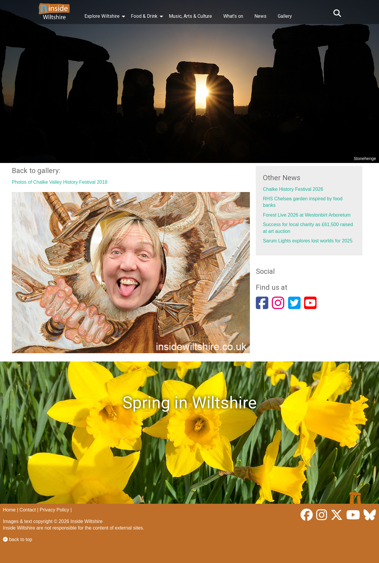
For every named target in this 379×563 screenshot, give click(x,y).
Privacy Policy (54, 509)
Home (9, 509)
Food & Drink (144, 16)
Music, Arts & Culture (190, 16)
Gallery (285, 16)
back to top (17, 539)
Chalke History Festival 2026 (293, 189)
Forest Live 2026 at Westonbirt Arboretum (307, 214)
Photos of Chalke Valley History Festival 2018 (59, 182)
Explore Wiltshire (102, 16)
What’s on (233, 16)
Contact (28, 509)
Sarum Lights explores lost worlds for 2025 (307, 240)
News (260, 16)
